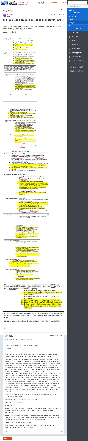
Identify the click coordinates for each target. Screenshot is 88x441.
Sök (69, 3)
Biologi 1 (71, 20)
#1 (63, 328)
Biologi (5, 11)
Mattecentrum (23, 4)
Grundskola (72, 17)
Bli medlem (53, 3)
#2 (61, 431)
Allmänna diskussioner (76, 29)
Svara (8, 438)
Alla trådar (77, 13)
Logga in (63, 3)
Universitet (72, 26)
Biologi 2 (10, 11)
